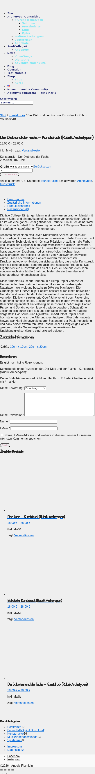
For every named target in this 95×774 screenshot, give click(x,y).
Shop (11, 76)
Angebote (22, 43)
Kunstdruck (7, 184)
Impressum (14, 746)
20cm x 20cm (37, 346)
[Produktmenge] (16, 170)
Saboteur (28, 23)
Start (11, 13)
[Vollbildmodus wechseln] (5, 770)
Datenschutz (15, 749)
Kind (25, 29)
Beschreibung (16, 199)
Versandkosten (31, 150)
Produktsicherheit (18, 205)
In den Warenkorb (9, 174)
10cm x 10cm (18, 346)
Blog (10, 66)
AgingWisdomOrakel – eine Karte (31, 92)
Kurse (19, 82)
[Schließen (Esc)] (12, 770)
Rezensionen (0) (18, 209)
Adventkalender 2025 (30, 62)
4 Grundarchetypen (29, 19)
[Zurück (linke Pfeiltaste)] (1, 773)
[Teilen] (9, 770)
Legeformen (23, 39)
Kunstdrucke (17, 115)
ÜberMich (14, 69)
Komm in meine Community (27, 89)
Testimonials (16, 72)
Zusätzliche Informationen (24, 202)
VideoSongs (23, 56)
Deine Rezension (12, 415)
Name (5, 421)
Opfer (26, 33)
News (11, 52)
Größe (4, 166)
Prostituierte (31, 26)
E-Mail (5, 428)
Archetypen (84, 180)
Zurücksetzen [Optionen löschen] (42, 166)
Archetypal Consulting (24, 16)
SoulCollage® (17, 46)
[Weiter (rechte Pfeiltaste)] (5, 773)
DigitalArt (22, 59)
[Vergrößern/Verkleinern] (1, 770)
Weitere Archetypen (29, 36)
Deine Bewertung (12, 387)
